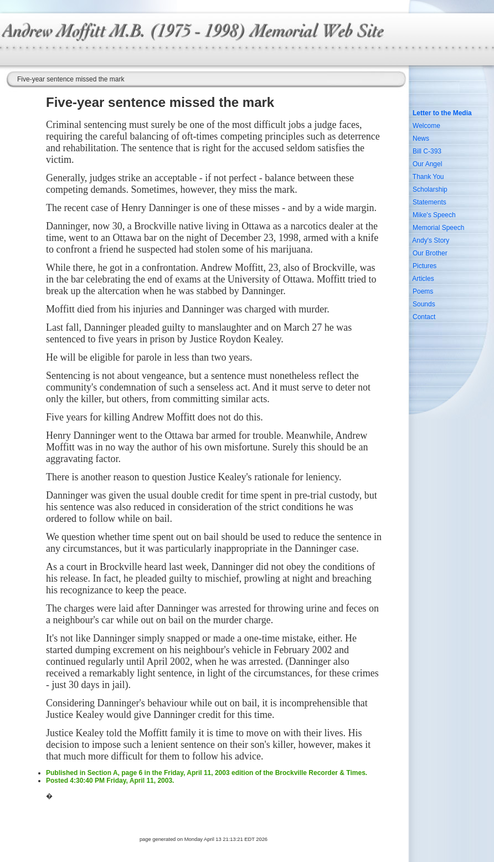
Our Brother (430, 253)
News (421, 138)
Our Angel (427, 164)
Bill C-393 (427, 151)
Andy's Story (430, 240)
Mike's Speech (434, 215)
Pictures (424, 266)
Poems (423, 291)
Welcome (426, 126)
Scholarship (430, 189)
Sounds (424, 304)
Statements (429, 202)
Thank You (428, 177)
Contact (424, 317)
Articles (423, 279)
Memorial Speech (438, 228)
